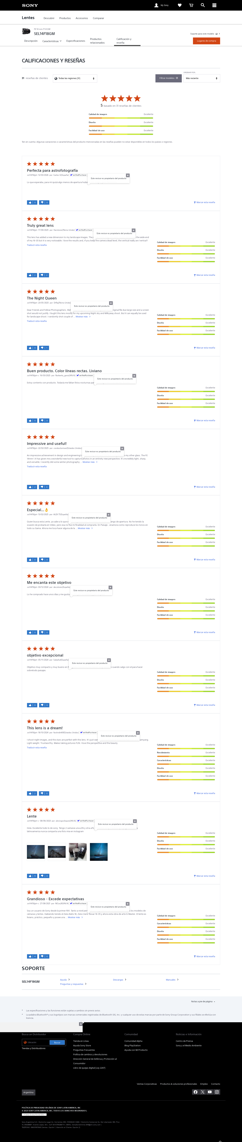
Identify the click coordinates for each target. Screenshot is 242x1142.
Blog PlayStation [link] (132, 1045)
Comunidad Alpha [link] (133, 1041)
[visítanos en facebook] (195, 1092)
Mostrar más (82, 316)
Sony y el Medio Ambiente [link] (189, 1045)
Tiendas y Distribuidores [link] (33, 1048)
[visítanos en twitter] (202, 1092)
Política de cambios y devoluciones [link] (90, 1054)
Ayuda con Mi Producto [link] (136, 1050)
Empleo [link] (204, 1084)
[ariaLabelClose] (214, 5)
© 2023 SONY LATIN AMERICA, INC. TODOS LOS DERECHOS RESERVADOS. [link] (54, 1110)
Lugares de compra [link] (206, 40)
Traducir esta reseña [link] (37, 245)
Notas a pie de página (202, 1001)
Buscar (57, 1042)
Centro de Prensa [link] (184, 1041)
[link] (30, 5)
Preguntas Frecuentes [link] (84, 1050)
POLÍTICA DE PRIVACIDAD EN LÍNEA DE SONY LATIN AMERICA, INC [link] (51, 1107)
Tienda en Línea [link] (81, 1041)
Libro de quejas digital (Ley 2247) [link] (89, 1067)
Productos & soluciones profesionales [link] (178, 1084)
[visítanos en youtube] (209, 1092)
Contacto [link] (215, 1084)
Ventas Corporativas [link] (147, 1084)
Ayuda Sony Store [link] (82, 1045)
